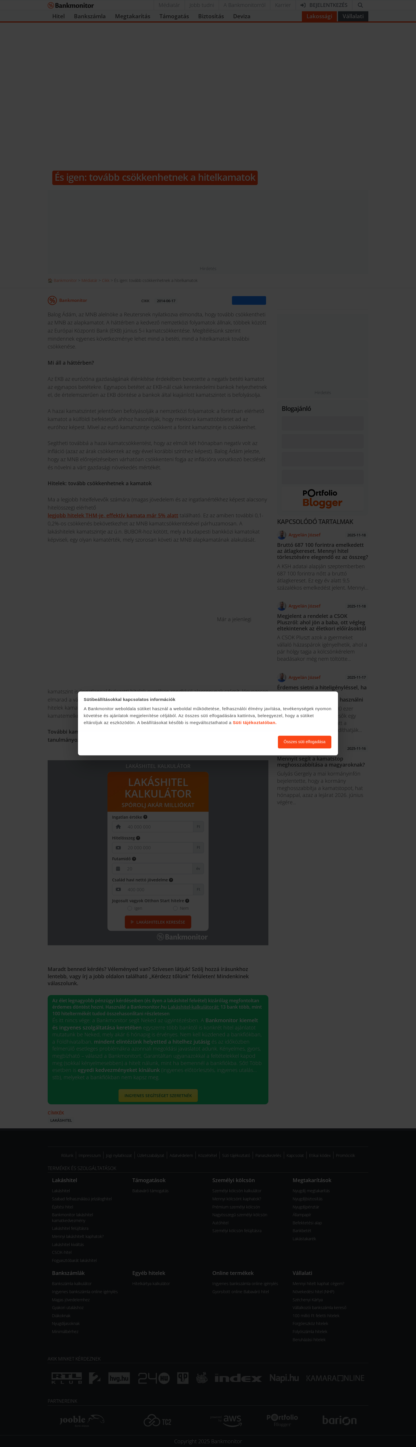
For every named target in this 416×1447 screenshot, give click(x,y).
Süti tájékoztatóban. (255, 722)
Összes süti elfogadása (305, 742)
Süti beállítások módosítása (242, 742)
